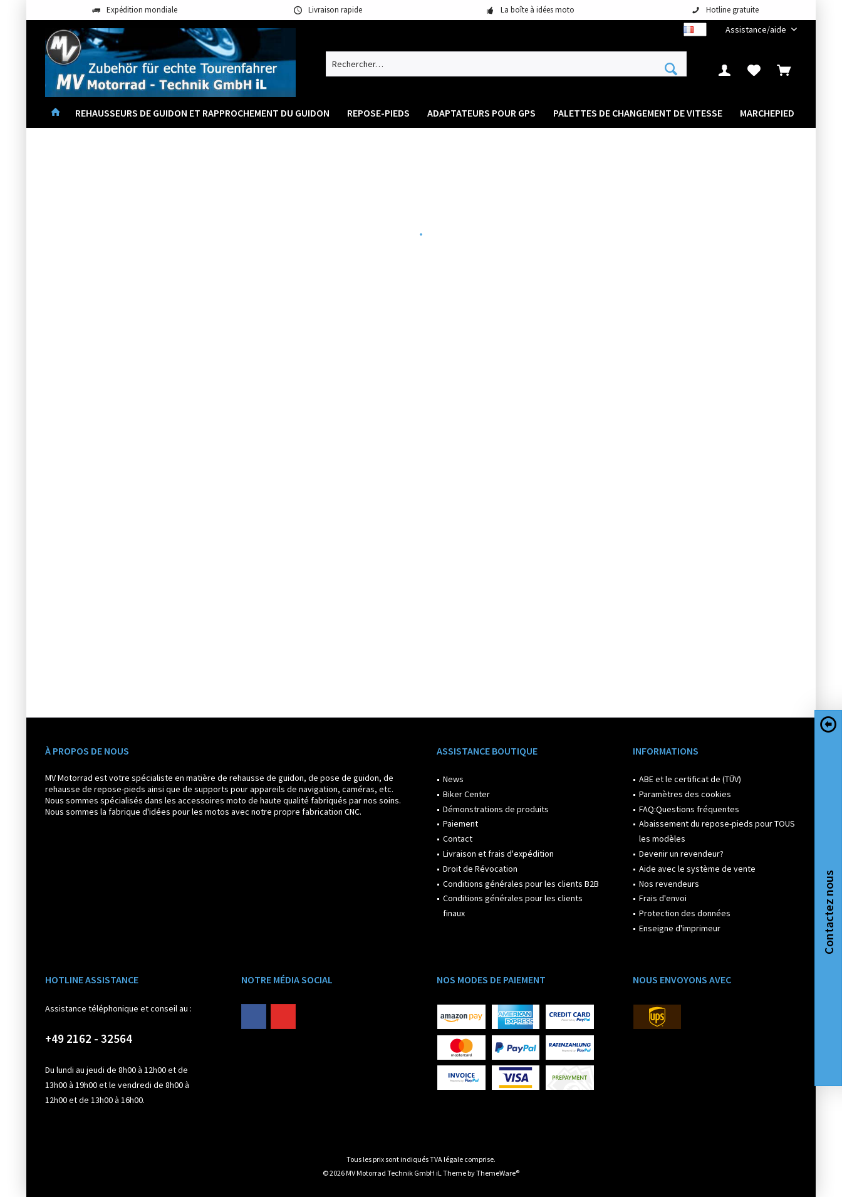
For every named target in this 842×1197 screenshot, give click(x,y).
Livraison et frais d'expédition (498, 853)
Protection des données (684, 913)
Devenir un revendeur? (681, 853)
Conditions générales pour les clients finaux (513, 905)
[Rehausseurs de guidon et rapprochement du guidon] (202, 113)
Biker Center (466, 794)
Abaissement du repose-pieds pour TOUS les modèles (717, 831)
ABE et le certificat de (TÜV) (690, 779)
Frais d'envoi (663, 898)
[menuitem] (756, 30)
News (453, 779)
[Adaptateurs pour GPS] (481, 113)
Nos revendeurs (669, 883)
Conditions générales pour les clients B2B (521, 883)
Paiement (460, 823)
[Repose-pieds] (378, 113)
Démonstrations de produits (496, 809)
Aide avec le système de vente (697, 868)
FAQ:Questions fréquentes (689, 809)
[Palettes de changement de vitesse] (637, 113)
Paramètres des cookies (685, 794)
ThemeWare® (497, 1173)
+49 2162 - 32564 (88, 1038)
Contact (457, 838)
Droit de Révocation (480, 868)
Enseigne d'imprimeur (679, 928)
